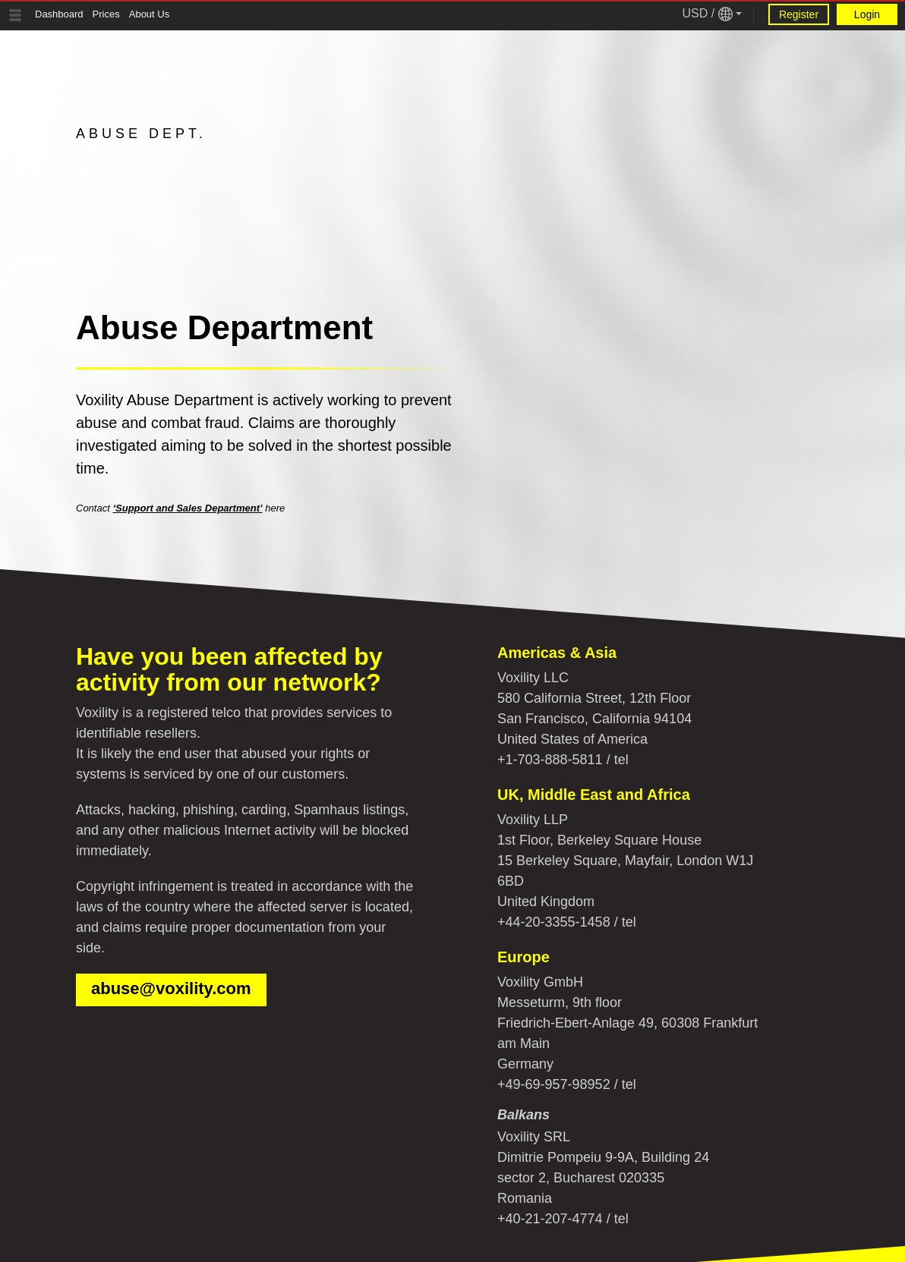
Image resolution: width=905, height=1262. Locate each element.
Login (867, 14)
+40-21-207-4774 (550, 1218)
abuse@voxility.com (171, 988)
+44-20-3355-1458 (553, 922)
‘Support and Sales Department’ (187, 508)
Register (798, 14)
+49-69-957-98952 (553, 1084)
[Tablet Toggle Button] (15, 15)
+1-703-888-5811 (550, 759)
